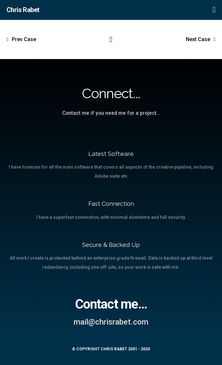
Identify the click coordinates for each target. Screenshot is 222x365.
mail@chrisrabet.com (111, 322)
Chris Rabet (23, 10)
